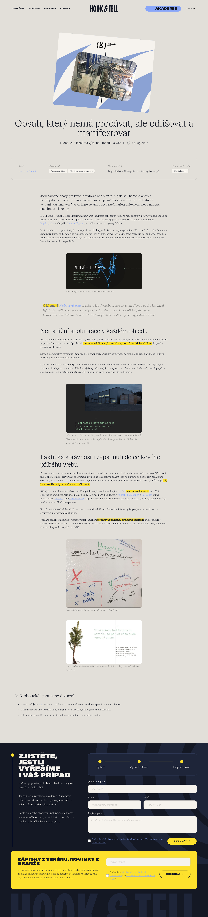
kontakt (65, 9)
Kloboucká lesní (70, 305)
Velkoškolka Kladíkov (128, 495)
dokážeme (18, 9)
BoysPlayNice (47, 223)
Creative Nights (75, 223)
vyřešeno (34, 9)
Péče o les (147, 495)
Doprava (59, 498)
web (41, 704)
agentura (50, 9)
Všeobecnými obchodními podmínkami (121, 839)
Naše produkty (76, 498)
